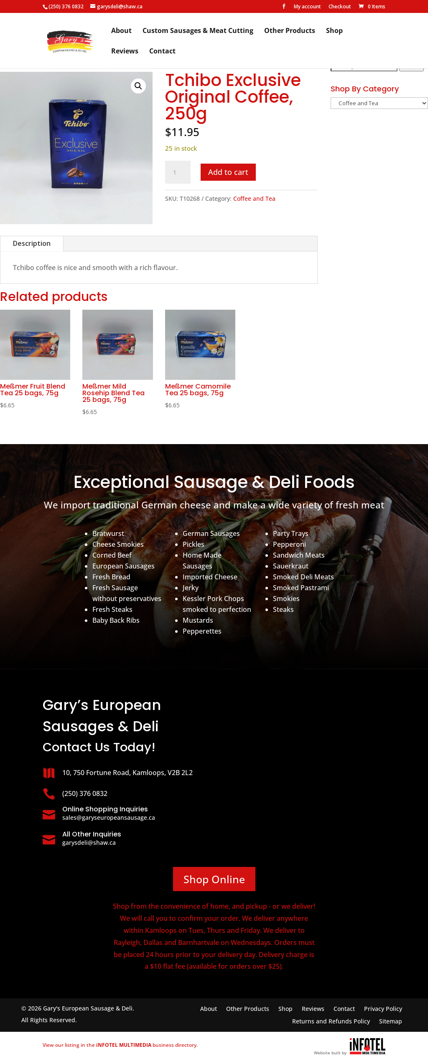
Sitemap (390, 1021)
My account (307, 7)
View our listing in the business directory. (120, 1044)
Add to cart (228, 172)
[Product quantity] (177, 172)
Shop (334, 31)
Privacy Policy (383, 1009)
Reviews (124, 52)
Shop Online (214, 879)
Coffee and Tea (254, 198)
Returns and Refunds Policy (331, 1021)
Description (32, 243)
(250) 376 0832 (66, 6)
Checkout (340, 7)
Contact (162, 52)
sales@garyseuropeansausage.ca (108, 817)
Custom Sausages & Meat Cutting (198, 31)
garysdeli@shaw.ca (89, 842)
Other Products (289, 31)
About (121, 31)
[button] (138, 85)
